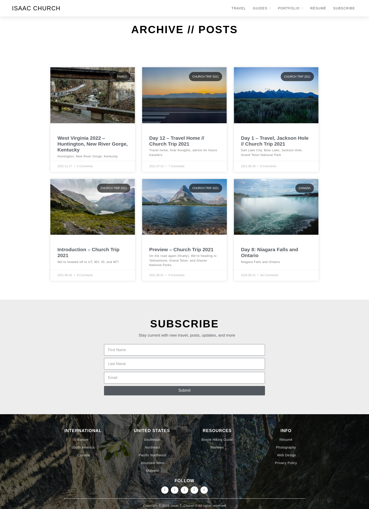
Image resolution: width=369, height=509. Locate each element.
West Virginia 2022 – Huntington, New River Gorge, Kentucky (92, 143)
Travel (239, 8)
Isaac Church (36, 8)
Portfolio (290, 8)
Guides (262, 8)
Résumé (318, 8)
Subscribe (344, 8)
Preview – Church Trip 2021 (181, 249)
